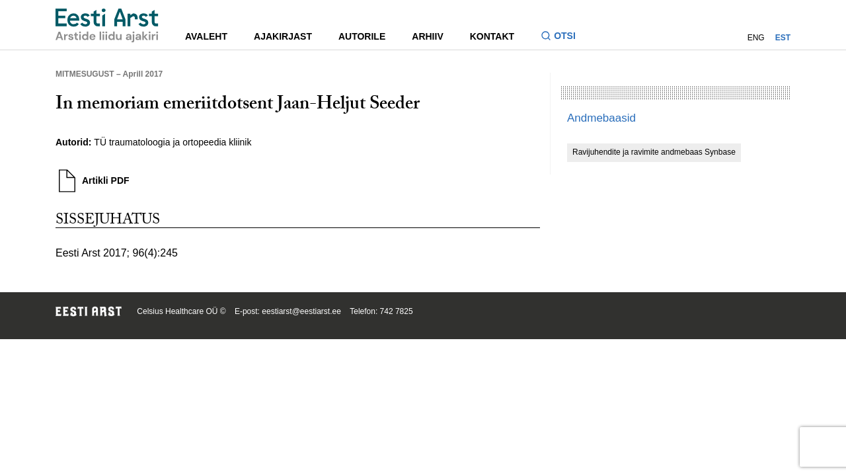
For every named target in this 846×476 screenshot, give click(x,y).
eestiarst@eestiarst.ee (301, 311)
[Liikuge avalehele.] (107, 25)
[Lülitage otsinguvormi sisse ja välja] (563, 37)
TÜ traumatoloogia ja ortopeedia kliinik (172, 142)
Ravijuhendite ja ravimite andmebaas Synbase (654, 152)
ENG (756, 37)
